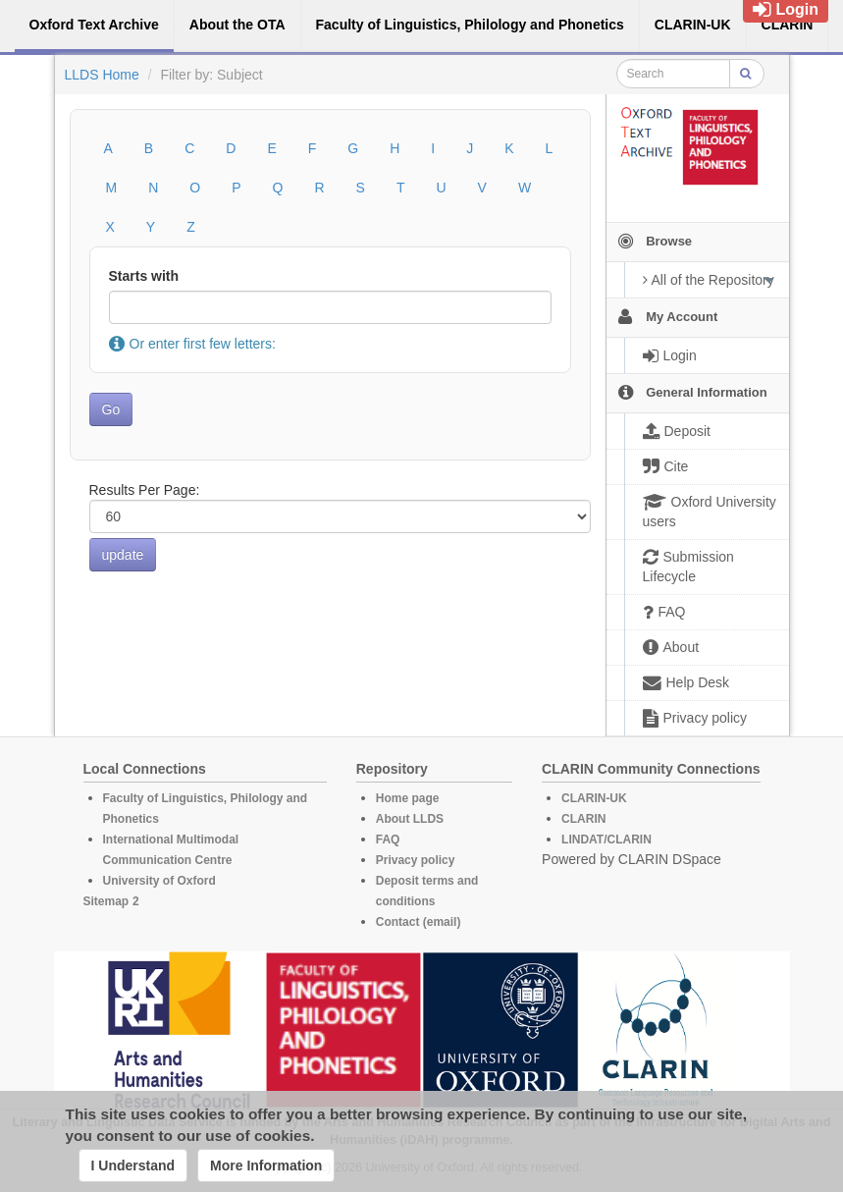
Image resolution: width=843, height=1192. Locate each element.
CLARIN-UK (594, 798)
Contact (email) (418, 922)
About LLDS (410, 819)
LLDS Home (102, 74)
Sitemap (106, 901)
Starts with (144, 276)
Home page (408, 798)
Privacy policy (415, 860)
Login (785, 9)
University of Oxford (159, 881)
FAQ (388, 839)
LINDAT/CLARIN (606, 839)
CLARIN (583, 819)
